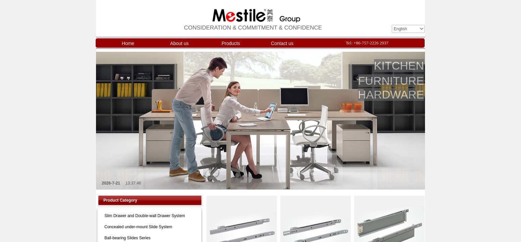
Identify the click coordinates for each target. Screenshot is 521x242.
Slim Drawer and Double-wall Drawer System (144, 215)
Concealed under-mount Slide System (138, 227)
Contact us (282, 43)
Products (231, 43)
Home (128, 43)
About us (179, 43)
